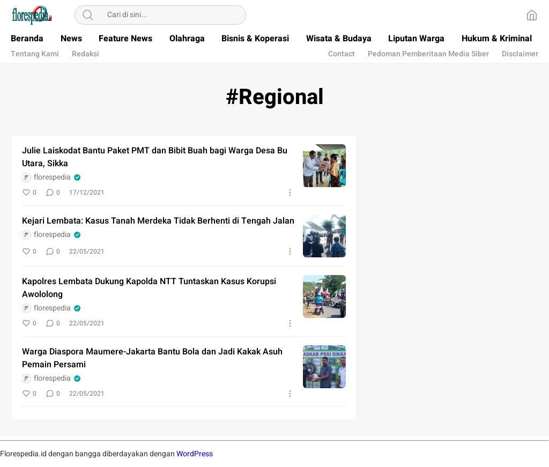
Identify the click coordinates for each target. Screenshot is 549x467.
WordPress (194, 453)
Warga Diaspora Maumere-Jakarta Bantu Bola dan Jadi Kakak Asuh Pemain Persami (152, 358)
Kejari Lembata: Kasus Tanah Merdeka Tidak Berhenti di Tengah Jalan (158, 220)
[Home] (531, 15)
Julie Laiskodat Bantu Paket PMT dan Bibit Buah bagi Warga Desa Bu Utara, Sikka (154, 157)
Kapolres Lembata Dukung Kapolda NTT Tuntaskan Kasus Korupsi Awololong (149, 288)
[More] (290, 192)
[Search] (88, 15)
